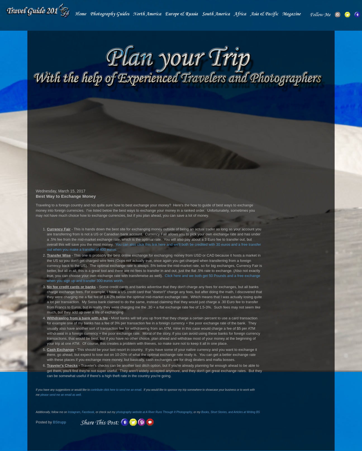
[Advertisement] (149, 141)
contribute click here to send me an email (115, 389)
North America (147, 14)
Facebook (88, 412)
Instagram (74, 412)
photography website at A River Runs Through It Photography (154, 412)
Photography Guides (109, 14)
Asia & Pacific (264, 14)
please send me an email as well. (61, 394)
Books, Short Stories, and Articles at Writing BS (230, 412)
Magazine (291, 14)
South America (216, 14)
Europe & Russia (181, 14)
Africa (240, 14)
